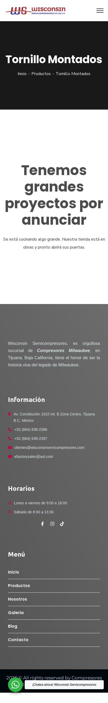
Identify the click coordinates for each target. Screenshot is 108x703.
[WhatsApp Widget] (15, 684)
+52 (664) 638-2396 (30, 429)
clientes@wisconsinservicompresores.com (49, 447)
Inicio (22, 74)
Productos (41, 74)
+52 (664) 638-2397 (30, 438)
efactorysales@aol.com (33, 456)
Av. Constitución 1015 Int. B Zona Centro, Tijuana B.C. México (54, 417)
